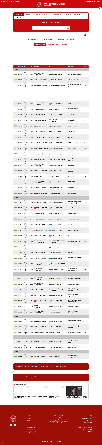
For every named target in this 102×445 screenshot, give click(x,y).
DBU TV (8, 1)
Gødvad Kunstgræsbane (74, 79)
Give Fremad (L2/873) (42, 187)
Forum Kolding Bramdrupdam (71, 182)
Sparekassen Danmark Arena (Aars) (73, 109)
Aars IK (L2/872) (40, 109)
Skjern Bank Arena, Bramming (72, 171)
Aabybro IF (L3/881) (41, 154)
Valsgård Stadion (72, 347)
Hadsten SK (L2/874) (56, 114)
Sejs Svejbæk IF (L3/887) (40, 165)
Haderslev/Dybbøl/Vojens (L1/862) (58, 241)
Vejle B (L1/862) (40, 252)
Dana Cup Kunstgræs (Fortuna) (73, 312)
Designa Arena (71, 207)
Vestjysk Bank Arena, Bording (73, 356)
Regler (64, 44)
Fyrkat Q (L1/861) (55, 109)
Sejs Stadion (71, 165)
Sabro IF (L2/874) (55, 137)
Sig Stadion (71, 176)
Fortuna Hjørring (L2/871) (58, 159)
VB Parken (70, 252)
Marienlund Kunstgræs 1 (74, 306)
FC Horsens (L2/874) (56, 165)
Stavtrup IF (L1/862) (56, 142)
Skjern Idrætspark (72, 126)
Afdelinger (29, 420)
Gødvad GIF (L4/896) (41, 79)
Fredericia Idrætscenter (74, 241)
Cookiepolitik (29, 429)
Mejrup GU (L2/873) (56, 126)
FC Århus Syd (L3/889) (42, 148)
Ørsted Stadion (71, 131)
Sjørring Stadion (72, 193)
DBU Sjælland (87, 429)
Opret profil (96, 1)
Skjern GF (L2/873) (41, 126)
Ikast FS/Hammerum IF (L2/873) (57, 120)
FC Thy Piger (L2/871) (41, 193)
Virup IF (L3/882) (40, 137)
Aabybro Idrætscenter (73, 154)
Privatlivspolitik (30, 427)
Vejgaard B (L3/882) (41, 85)
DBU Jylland (88, 422)
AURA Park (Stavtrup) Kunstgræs (73, 327)
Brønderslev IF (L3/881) (57, 154)
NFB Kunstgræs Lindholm (74, 103)
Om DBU (3, 1)
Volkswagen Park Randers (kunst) (74, 321)
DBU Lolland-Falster (85, 427)
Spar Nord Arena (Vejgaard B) (74, 85)
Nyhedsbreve (29, 416)
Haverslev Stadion (72, 114)
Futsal (90, 431)
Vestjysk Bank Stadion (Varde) (73, 341)
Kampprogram (40, 44)
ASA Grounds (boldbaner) (74, 142)
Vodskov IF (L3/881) (41, 159)
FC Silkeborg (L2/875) (56, 79)
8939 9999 (63, 366)
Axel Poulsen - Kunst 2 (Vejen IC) (73, 295)
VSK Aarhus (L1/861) (56, 224)
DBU (91, 416)
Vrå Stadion (71, 263)
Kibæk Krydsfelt (72, 120)
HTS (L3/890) (39, 176)
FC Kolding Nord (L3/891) (40, 182)
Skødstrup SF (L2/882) (57, 148)
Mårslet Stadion (72, 148)
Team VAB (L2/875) (56, 170)
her (35, 376)
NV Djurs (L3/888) (40, 131)
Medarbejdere (30, 422)
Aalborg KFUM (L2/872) (57, 103)
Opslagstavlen (53, 44)
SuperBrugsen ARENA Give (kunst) (74, 258)
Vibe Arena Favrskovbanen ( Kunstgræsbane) (74, 202)
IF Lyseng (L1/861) (56, 252)
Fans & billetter (15, 1)
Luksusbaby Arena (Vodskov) (72, 159)
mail (52, 366)
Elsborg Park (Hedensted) (74, 332)
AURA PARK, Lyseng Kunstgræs (73, 290)
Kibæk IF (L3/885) (41, 120)
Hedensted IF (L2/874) (57, 74)
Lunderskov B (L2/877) (57, 187)
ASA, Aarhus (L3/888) (41, 142)
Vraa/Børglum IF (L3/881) (58, 85)
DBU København (86, 425)
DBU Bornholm (87, 418)
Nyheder (28, 418)
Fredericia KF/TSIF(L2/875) (58, 182)
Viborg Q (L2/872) (55, 193)
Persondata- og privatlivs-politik (51, 441)
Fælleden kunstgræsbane (74, 74)
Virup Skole (71, 137)
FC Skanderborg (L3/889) (40, 74)
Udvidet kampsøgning (72, 14)
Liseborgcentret (72, 213)
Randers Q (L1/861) (56, 247)
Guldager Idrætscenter (73, 219)
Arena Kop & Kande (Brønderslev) (72, 269)
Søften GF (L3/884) (56, 131)
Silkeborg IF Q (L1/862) (57, 230)
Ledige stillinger (30, 425)
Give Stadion (71, 187)
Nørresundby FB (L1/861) (40, 103)
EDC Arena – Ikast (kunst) (74, 278)
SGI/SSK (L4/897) (55, 176)
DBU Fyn (89, 420)
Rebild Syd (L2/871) (41, 114)
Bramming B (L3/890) (41, 170)
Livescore (19, 17)
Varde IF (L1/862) (55, 235)
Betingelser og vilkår (32, 431)
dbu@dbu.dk (58, 422)
